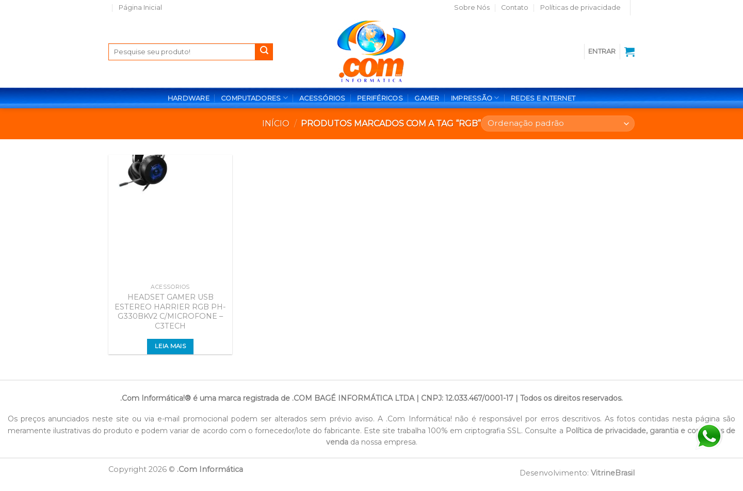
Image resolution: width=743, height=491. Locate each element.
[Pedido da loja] (558, 124)
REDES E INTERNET (543, 98)
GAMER (426, 98)
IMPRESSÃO (475, 98)
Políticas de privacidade (580, 7)
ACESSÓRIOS (322, 98)
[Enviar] (264, 52)
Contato (514, 7)
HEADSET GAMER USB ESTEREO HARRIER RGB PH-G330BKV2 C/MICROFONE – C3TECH (170, 311)
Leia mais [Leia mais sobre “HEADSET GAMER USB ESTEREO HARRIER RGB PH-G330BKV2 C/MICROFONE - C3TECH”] (170, 346)
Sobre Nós (472, 7)
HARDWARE (188, 98)
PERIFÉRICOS (380, 98)
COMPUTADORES (254, 98)
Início (275, 123)
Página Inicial (140, 7)
